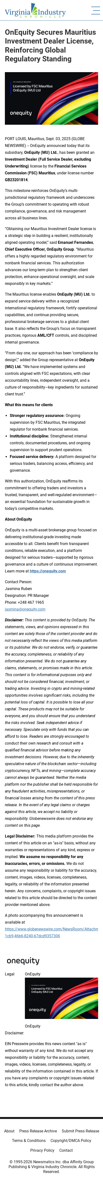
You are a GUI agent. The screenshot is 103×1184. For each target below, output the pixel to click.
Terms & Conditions (29, 1140)
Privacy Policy (42, 1150)
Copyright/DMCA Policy (71, 1140)
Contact (66, 1150)
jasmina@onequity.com (25, 609)
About (9, 1131)
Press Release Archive (38, 1131)
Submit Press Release (80, 1131)
